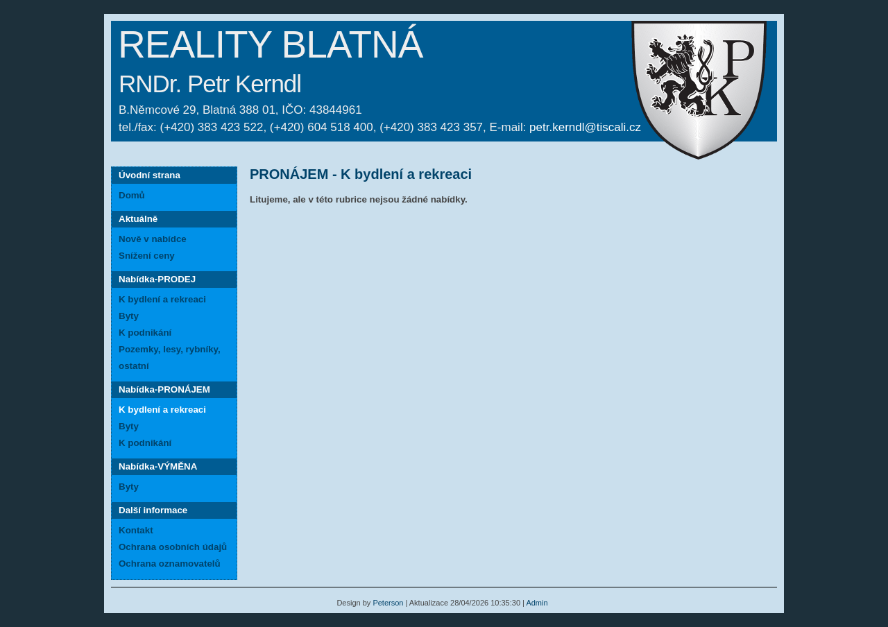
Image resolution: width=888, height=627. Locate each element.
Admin (536, 603)
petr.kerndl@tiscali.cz (585, 127)
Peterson (388, 603)
